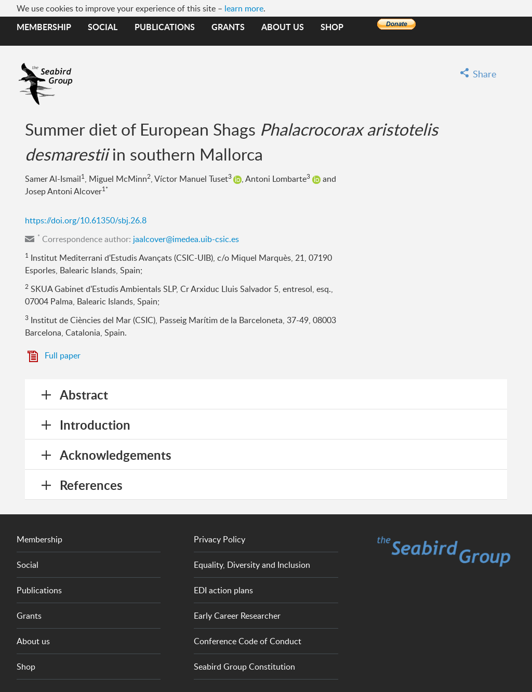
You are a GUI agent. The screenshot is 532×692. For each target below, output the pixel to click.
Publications (165, 27)
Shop (332, 27)
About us (282, 27)
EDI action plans (223, 590)
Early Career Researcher (237, 615)
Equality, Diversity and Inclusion (252, 564)
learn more (243, 8)
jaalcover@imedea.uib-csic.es (186, 239)
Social (102, 27)
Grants (228, 27)
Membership (44, 27)
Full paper (63, 355)
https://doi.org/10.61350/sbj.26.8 (86, 220)
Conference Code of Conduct (247, 641)
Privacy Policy (219, 539)
